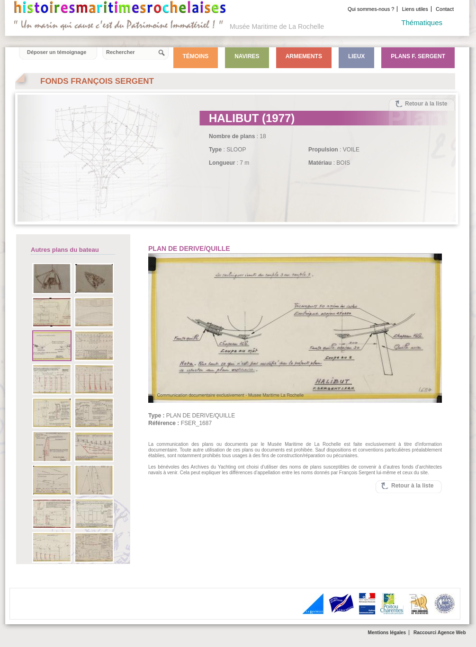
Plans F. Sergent (418, 56)
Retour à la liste (426, 103)
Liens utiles (415, 9)
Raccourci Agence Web (439, 632)
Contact (445, 9)
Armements (304, 56)
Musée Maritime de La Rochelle (277, 26)
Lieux (356, 56)
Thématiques (421, 22)
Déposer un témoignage (56, 52)
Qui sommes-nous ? (371, 9)
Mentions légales (387, 632)
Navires (246, 56)
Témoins (196, 56)
